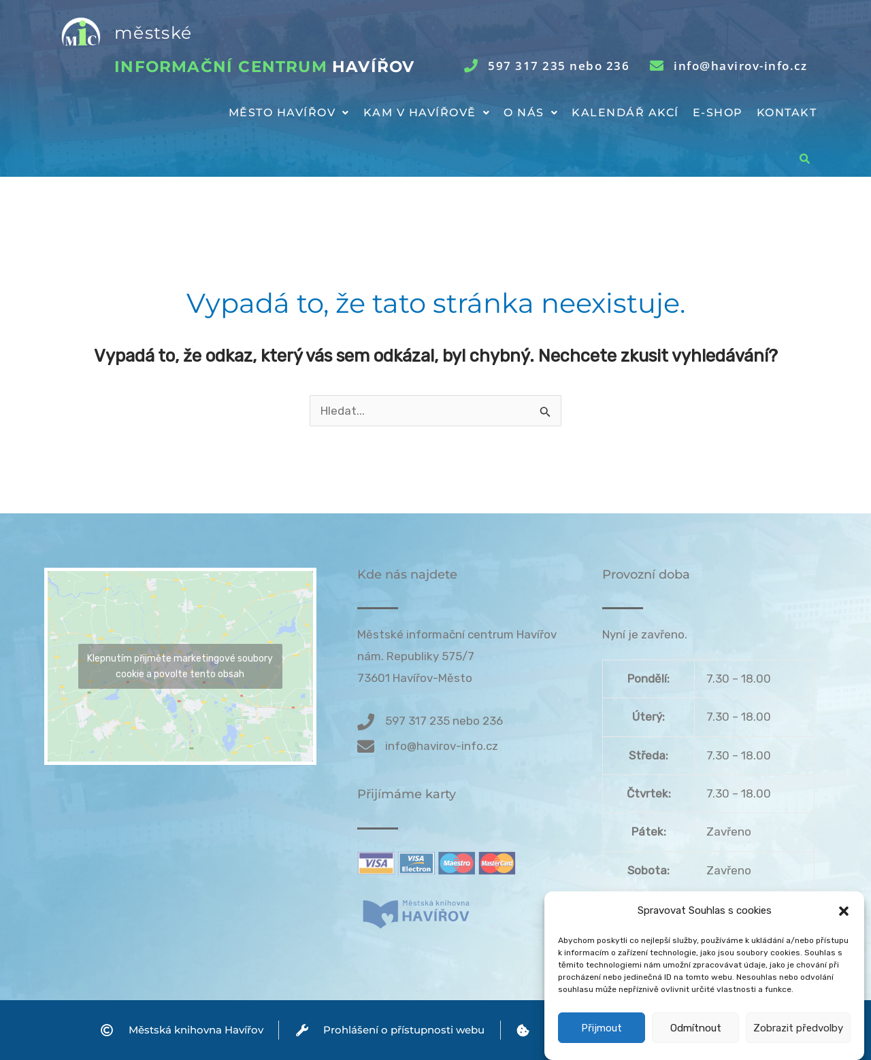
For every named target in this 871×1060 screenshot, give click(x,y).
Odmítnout (695, 1028)
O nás (531, 112)
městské (153, 32)
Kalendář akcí (625, 112)
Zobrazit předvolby (798, 1028)
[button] (844, 911)
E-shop (718, 112)
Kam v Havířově (427, 112)
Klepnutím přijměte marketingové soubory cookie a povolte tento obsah (180, 666)
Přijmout (601, 1028)
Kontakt (787, 112)
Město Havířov (289, 112)
